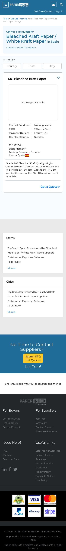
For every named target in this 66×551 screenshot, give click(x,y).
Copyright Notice (45, 476)
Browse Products (12, 427)
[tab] (33, 238)
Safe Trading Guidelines (48, 450)
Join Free (40, 418)
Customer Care (11, 459)
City (52, 66)
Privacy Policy (43, 472)
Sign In (59, 11)
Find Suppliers (10, 423)
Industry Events (44, 455)
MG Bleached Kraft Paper (27, 79)
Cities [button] (10, 281)
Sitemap (7, 455)
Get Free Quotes (43, 11)
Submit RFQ (33, 358)
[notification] (53, 4)
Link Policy (41, 480)
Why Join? (41, 423)
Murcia (11, 268)
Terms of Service (44, 463)
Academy (41, 459)
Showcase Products (46, 431)
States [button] (10, 238)
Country (12, 66)
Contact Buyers (44, 427)
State (32, 66)
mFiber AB (15, 144)
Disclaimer (41, 467)
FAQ (5, 450)
